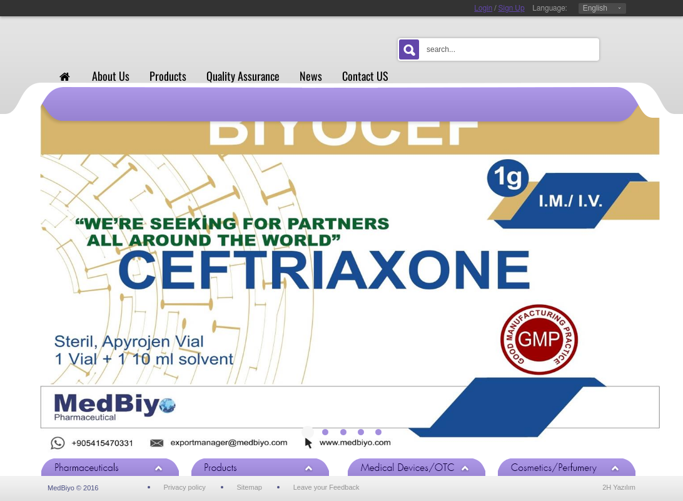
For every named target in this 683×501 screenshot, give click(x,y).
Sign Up (511, 8)
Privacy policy (184, 487)
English (595, 8)
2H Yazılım (618, 487)
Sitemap (249, 487)
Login (483, 8)
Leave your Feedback (326, 487)
